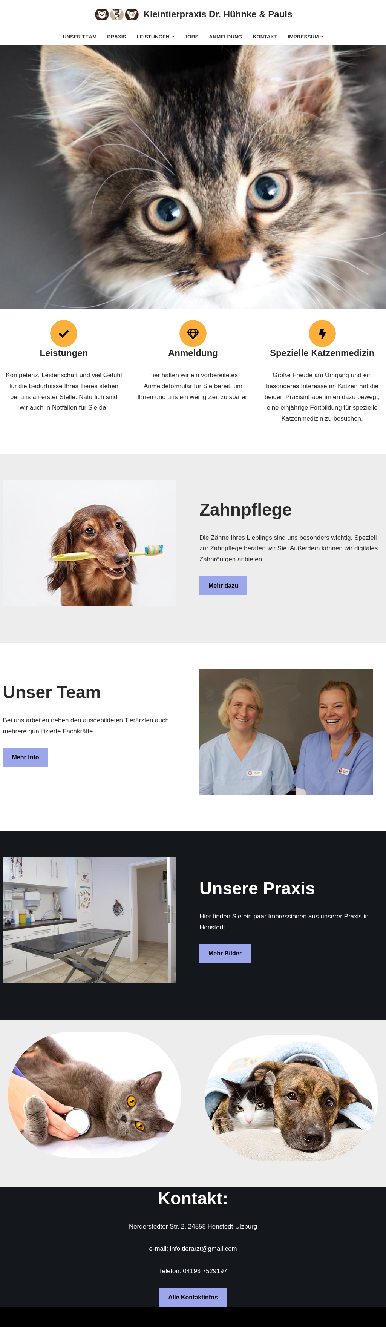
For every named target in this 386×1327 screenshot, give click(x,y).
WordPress (87, 1316)
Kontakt (265, 37)
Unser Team (79, 37)
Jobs (191, 37)
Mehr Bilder (225, 954)
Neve (13, 1316)
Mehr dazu (223, 586)
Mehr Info (25, 757)
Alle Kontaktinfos (193, 1298)
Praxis (116, 37)
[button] (173, 36)
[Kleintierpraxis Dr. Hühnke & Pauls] (193, 14)
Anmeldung (225, 37)
